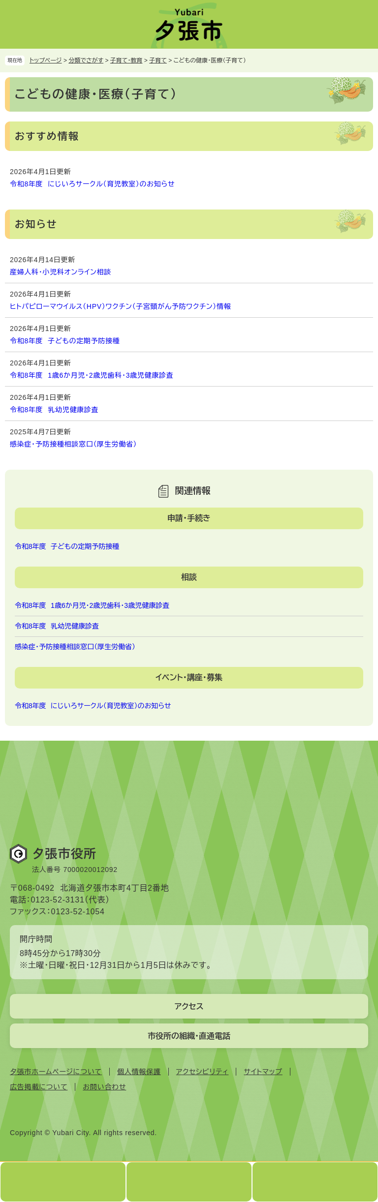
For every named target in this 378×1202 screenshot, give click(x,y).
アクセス (188, 1006)
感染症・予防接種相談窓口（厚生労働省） (73, 444)
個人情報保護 (139, 1072)
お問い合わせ (104, 1087)
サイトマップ (263, 1072)
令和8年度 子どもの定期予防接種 (65, 341)
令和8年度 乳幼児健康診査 (54, 410)
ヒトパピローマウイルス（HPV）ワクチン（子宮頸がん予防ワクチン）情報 (120, 306)
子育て (158, 60)
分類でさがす (85, 60)
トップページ (46, 60)
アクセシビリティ (202, 1072)
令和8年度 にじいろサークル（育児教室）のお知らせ (92, 184)
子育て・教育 (126, 60)
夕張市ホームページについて (56, 1072)
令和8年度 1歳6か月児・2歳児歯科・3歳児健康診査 (91, 375)
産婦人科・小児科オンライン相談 (60, 272)
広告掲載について (38, 1087)
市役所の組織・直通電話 (189, 1036)
